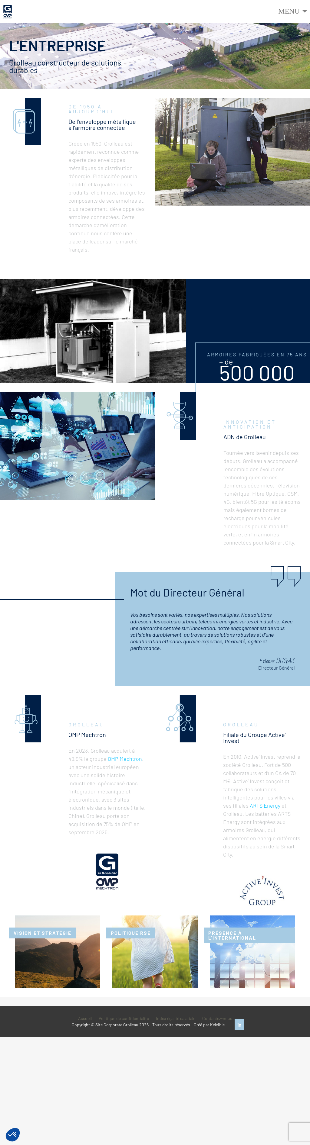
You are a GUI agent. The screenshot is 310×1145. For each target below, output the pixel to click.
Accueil (85, 1018)
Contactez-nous (217, 1018)
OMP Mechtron (125, 758)
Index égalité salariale (175, 1018)
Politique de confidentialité (124, 1018)
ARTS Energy (265, 805)
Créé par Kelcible (209, 1024)
